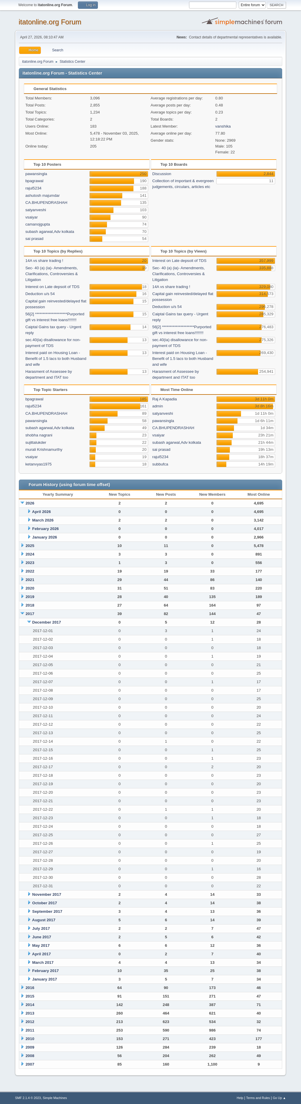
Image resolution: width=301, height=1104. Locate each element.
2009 (30, 1047)
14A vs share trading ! (44, 260)
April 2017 (41, 954)
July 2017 (41, 928)
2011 (30, 1030)
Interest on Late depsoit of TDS (52, 287)
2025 (30, 545)
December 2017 (46, 622)
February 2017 (45, 970)
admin (157, 406)
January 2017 (44, 979)
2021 (30, 580)
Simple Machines (55, 1098)
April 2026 (41, 511)
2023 (30, 563)
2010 (30, 1039)
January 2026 (44, 537)
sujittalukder (35, 442)
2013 (30, 1013)
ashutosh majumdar (42, 195)
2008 (30, 1056)
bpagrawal (34, 181)
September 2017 (47, 911)
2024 (30, 554)
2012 (30, 1022)
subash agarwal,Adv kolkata (49, 231)
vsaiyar (31, 217)
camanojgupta (37, 224)
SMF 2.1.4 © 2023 (28, 1098)
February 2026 (45, 528)
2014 (30, 1005)
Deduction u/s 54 (40, 294)
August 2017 (43, 920)
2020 (30, 588)
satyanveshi (35, 210)
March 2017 (43, 962)
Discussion (161, 174)
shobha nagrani (38, 435)
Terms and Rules (258, 1098)
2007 (30, 1064)
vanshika (223, 126)
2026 (30, 503)
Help (240, 1098)
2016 (30, 988)
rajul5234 (33, 188)
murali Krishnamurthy (43, 449)
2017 (30, 614)
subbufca (160, 464)
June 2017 (41, 937)
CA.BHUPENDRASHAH (46, 202)
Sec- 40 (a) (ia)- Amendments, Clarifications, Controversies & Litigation (51, 274)
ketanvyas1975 (38, 464)
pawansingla (36, 174)
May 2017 (41, 945)
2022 (30, 571)
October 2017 (44, 903)
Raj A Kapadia (164, 399)
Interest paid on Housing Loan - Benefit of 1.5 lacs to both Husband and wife (55, 358)
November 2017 (46, 894)
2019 (30, 597)
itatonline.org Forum (50, 22)
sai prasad (34, 238)
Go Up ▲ (279, 1098)
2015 (30, 996)
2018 (30, 605)
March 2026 (43, 520)
